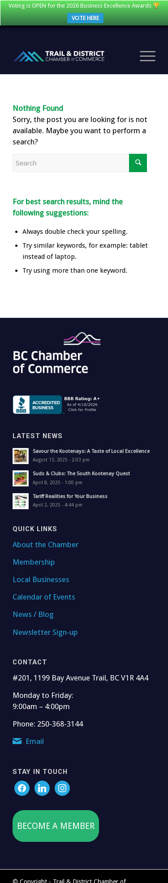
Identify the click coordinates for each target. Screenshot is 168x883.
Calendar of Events (44, 593)
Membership (34, 558)
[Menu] (143, 53)
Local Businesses (41, 575)
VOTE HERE (85, 18)
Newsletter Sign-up (45, 628)
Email (35, 737)
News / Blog (33, 611)
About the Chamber (45, 541)
